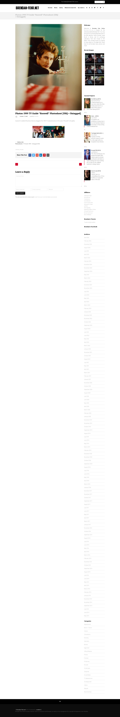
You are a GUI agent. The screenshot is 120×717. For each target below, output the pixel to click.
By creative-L (81, 7)
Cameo (86, 631)
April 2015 (86, 585)
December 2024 (88, 264)
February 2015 (87, 592)
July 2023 (86, 291)
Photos (18, 149)
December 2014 (88, 599)
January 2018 (87, 487)
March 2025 (87, 257)
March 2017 (87, 521)
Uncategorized (87, 681)
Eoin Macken (87, 200)
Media (55, 7)
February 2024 (87, 281)
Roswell (21, 149)
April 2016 (86, 551)
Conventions (87, 634)
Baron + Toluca (88, 627)
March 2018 (87, 484)
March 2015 (87, 588)
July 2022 (86, 332)
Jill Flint (86, 206)
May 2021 (86, 366)
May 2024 (86, 274)
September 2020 (88, 389)
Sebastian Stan (88, 195)
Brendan (50, 7)
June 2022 (86, 335)
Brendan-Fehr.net (89, 30)
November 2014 (88, 602)
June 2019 (86, 440)
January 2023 (87, 311)
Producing (86, 661)
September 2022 (88, 325)
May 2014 (86, 615)
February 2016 (87, 558)
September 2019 (88, 430)
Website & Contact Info (70, 7)
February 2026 (87, 241)
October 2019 (87, 426)
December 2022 (88, 315)
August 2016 (87, 538)
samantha (36, 116)
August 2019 (87, 433)
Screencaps (87, 668)
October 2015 (87, 565)
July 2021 (86, 362)
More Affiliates (87, 214)
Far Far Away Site (88, 202)
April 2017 (86, 518)
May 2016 (86, 548)
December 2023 (88, 284)
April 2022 (86, 342)
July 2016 (86, 541)
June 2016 (86, 545)
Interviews (86, 641)
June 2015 (86, 578)
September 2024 (88, 271)
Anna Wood (87, 197)
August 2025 (87, 247)
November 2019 (88, 423)
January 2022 (87, 349)
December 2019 (88, 420)
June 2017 (86, 511)
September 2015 (88, 568)
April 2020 (86, 406)
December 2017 (88, 490)
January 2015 (87, 595)
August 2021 (87, 359)
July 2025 (86, 251)
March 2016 (87, 555)
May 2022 (86, 338)
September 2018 (88, 463)
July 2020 (86, 396)
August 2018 (87, 467)
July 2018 (86, 470)
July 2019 (86, 436)
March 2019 (87, 447)
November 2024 (88, 268)
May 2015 (86, 582)
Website (86, 688)
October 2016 (87, 531)
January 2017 (87, 524)
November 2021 (88, 352)
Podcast (86, 658)
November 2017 (88, 494)
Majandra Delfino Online (90, 209)
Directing (86, 637)
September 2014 (88, 605)
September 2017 (88, 501)
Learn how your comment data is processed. (46, 197)
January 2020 (87, 416)
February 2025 (87, 261)
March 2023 (87, 305)
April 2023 (86, 301)
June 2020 (86, 399)
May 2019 (86, 443)
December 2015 (88, 561)
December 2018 (88, 453)
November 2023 (88, 288)
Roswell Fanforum (88, 211)
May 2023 (86, 298)
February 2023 (87, 308)
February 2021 (87, 376)
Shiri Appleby (87, 207)
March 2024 (87, 278)
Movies (86, 644)
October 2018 (87, 460)
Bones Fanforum (88, 213)
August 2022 (87, 328)
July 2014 (86, 609)
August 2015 (87, 572)
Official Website (88, 651)
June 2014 (86, 612)
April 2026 (86, 237)
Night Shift (86, 648)
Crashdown (87, 199)
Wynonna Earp (87, 691)
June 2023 (86, 295)
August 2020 (87, 393)
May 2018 (86, 477)
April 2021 (86, 369)
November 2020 (88, 382)
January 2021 (87, 379)
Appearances (87, 624)
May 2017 (86, 514)
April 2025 (86, 254)
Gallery (61, 7)
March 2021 (87, 372)
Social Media (87, 675)
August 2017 (87, 504)
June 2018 (86, 474)
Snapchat (86, 671)
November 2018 (88, 457)
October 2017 (87, 497)
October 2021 (87, 355)
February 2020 (87, 413)
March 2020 (87, 409)
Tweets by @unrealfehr (89, 222)
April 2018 (86, 480)
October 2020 (87, 386)
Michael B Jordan (88, 204)
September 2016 (88, 534)
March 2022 (87, 345)
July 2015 (86, 575)
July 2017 (86, 507)
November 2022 (88, 318)
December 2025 (88, 244)
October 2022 (87, 322)
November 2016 (88, 528)
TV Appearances (88, 678)
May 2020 (86, 403)
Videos (86, 685)
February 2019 (87, 450)
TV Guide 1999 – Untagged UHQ (31, 143)
